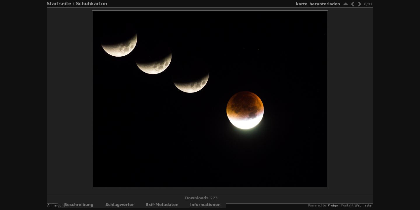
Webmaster (363, 205)
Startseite (59, 3)
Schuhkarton (91, 3)
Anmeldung (56, 205)
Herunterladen (324, 4)
